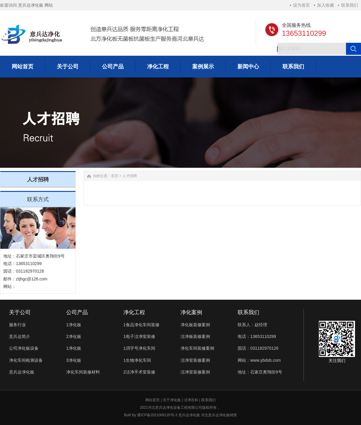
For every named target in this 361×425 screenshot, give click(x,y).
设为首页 (301, 5)
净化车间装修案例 (197, 348)
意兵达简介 (19, 336)
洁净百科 (191, 400)
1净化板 (73, 324)
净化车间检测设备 (26, 360)
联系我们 (349, 5)
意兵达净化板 (21, 372)
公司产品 (77, 312)
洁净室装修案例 (195, 360)
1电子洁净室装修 (139, 336)
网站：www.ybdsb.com (259, 360)
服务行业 (17, 324)
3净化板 (73, 360)
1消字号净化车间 (139, 348)
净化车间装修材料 (83, 372)
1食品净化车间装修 (141, 324)
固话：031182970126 (258, 348)
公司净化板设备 (24, 348)
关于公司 (20, 312)
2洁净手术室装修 (139, 372)
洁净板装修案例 (195, 336)
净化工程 (134, 312)
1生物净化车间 (137, 360)
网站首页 (152, 400)
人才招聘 (129, 176)
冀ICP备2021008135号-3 (157, 415)
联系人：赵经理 (252, 324)
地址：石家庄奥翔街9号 (260, 372)
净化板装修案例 (195, 324)
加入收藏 (325, 5)
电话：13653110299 (257, 336)
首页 (114, 176)
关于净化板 (172, 400)
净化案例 (191, 312)
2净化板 (73, 336)
